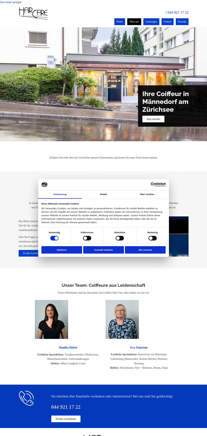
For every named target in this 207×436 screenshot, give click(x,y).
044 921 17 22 (178, 12)
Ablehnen (62, 250)
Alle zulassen (145, 250)
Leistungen (151, 21)
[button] (153, 119)
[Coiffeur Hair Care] (33, 19)
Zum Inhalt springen (10, 2)
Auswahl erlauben (103, 250)
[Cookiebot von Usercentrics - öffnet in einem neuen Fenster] (153, 184)
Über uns (134, 21)
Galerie (167, 21)
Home (120, 21)
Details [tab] (103, 194)
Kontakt (182, 21)
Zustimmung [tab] (60, 194)
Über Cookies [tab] (147, 194)
